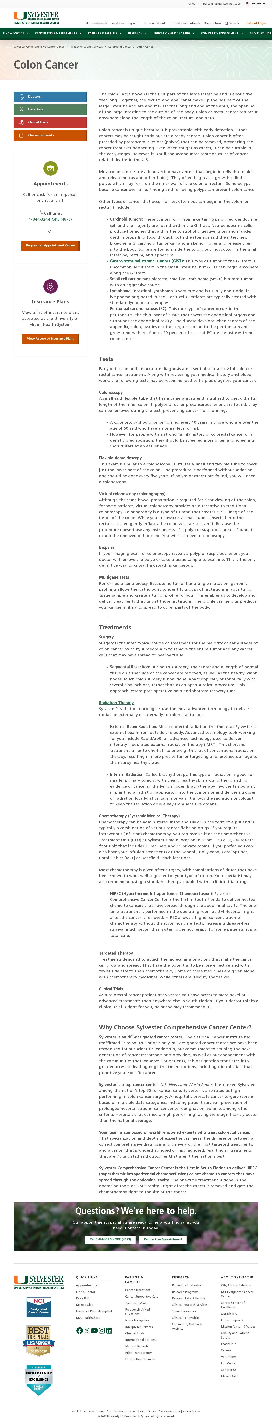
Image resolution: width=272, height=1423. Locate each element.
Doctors (29, 97)
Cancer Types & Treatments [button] (56, 33)
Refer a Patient (154, 23)
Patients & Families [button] (103, 33)
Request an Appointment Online (50, 245)
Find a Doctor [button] (13, 33)
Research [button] (135, 33)
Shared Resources (184, 1311)
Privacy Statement (126, 1411)
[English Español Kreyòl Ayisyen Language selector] (256, 4)
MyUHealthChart (88, 1318)
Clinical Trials (33, 122)
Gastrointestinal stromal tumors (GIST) (146, 261)
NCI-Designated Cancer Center (237, 1294)
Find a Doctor (85, 1292)
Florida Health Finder (140, 1359)
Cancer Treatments (138, 1290)
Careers (226, 1350)
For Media (228, 1363)
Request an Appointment (163, 1239)
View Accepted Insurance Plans (50, 338)
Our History (229, 1314)
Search (232, 23)
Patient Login (254, 23)
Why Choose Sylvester (236, 1285)
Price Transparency (138, 1353)
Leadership (228, 1344)
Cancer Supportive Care (141, 1296)
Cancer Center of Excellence (233, 1305)
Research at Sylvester (186, 1285)
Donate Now (212, 23)
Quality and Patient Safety (235, 1335)
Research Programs (185, 1292)
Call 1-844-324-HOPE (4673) (110, 1239)
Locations (117, 23)
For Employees (191, 1411)
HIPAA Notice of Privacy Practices (160, 1411)
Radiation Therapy (116, 703)
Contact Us (228, 1370)
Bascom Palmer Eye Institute (222, 4)
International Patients (184, 23)
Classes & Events (36, 135)
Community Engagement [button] (220, 33)
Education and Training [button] (172, 33)
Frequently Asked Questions (137, 1312)
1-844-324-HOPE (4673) (50, 220)
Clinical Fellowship (185, 1318)
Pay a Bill (134, 23)
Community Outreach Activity (187, 1326)
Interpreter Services (139, 1327)
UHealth (193, 4)
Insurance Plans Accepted (94, 1311)
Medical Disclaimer (83, 1411)
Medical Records (136, 1346)
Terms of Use (105, 1411)
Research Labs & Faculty (188, 1298)
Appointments (96, 23)
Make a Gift (84, 1305)
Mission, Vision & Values (238, 1326)
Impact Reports (232, 1320)
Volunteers (228, 1357)
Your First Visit (135, 1303)
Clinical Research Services (189, 1305)
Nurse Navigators (137, 1320)
